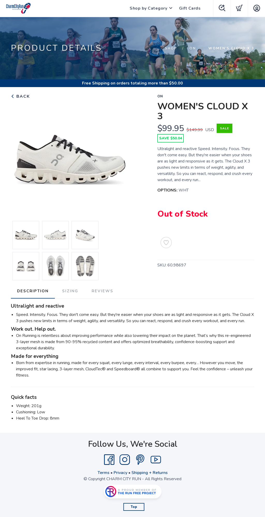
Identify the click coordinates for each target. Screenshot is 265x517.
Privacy (120, 473)
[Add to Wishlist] (166, 242)
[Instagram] (124, 460)
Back (20, 96)
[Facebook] (109, 460)
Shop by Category (148, 8)
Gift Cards (190, 8)
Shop (171, 48)
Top (134, 507)
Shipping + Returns (149, 473)
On (192, 48)
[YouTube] (156, 460)
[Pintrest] (140, 460)
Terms (103, 473)
